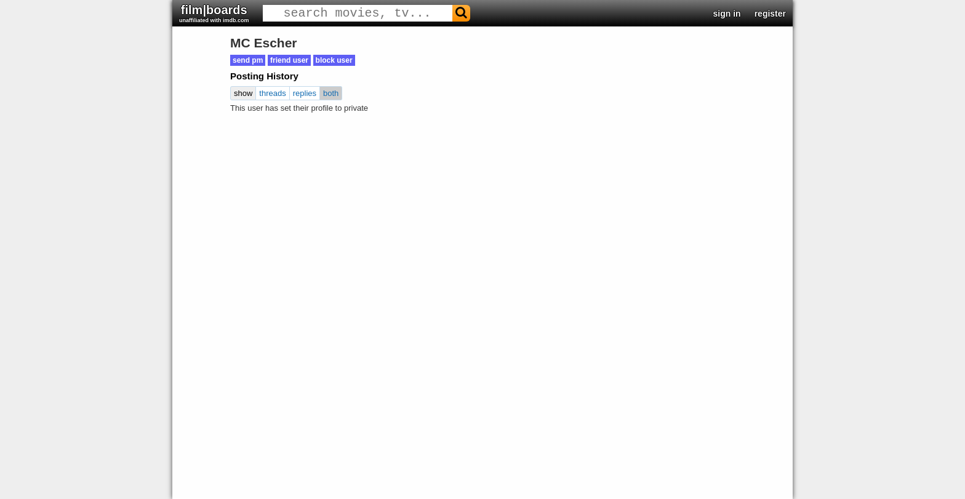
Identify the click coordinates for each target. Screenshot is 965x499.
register (770, 13)
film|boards (214, 13)
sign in (727, 13)
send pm (248, 60)
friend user (289, 60)
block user (334, 60)
